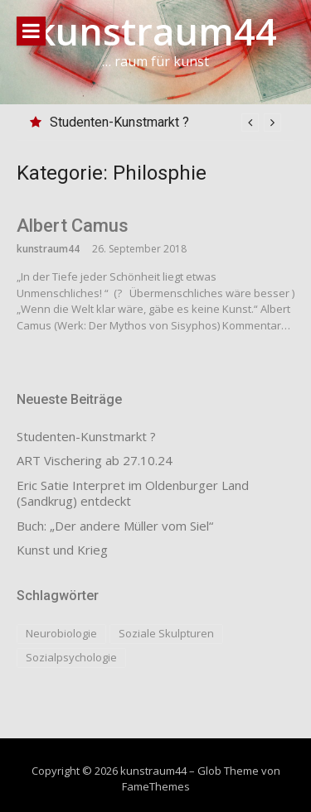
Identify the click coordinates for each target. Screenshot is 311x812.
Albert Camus (73, 225)
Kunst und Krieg (62, 550)
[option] (165, 122)
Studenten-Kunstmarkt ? (119, 122)
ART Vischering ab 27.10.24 (95, 460)
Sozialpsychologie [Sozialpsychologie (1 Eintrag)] (71, 657)
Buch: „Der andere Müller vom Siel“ (115, 526)
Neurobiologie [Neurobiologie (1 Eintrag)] (61, 633)
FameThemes (156, 786)
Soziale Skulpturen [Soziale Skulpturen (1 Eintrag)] (166, 633)
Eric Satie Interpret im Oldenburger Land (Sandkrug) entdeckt (133, 494)
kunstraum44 (155, 31)
